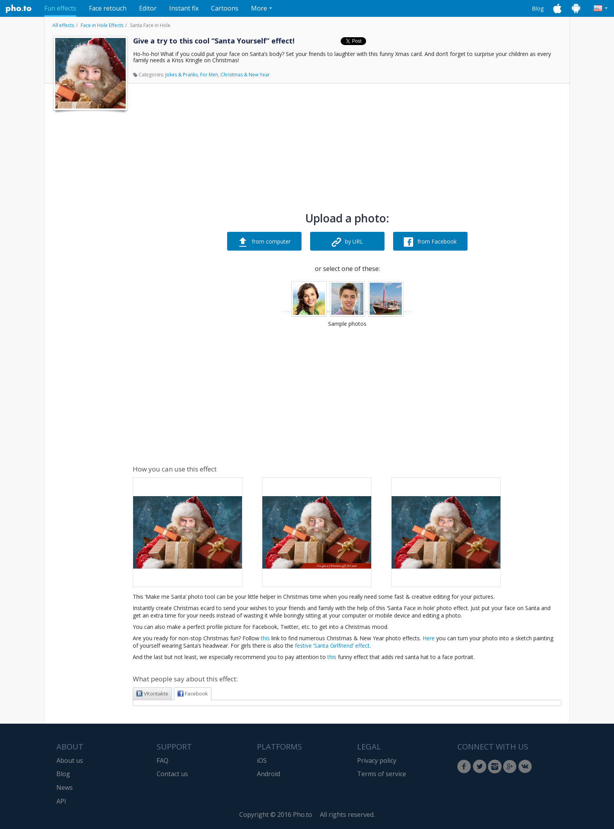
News (64, 787)
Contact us (172, 773)
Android (268, 773)
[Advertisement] (89, 232)
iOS (262, 760)
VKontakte (152, 693)
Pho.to (19, 8)
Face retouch (107, 8)
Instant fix (184, 8)
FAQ (162, 760)
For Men (209, 74)
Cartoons (224, 8)
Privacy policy (376, 760)
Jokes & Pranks (181, 74)
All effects (63, 25)
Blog (538, 8)
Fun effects (60, 8)
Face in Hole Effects (102, 25)
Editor (148, 8)
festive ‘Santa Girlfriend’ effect (332, 645)
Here (429, 638)
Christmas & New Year (245, 74)
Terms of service (381, 773)
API (61, 801)
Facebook (192, 693)
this (265, 638)
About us (69, 760)
